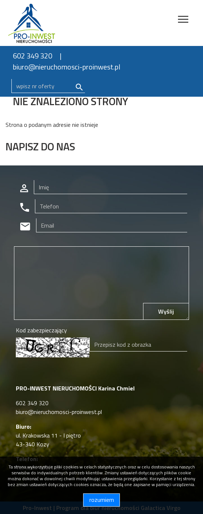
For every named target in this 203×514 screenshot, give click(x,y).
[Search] (48, 86)
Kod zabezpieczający (41, 330)
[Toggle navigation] (183, 20)
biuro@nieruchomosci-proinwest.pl (66, 66)
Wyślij (166, 311)
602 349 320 (32, 55)
